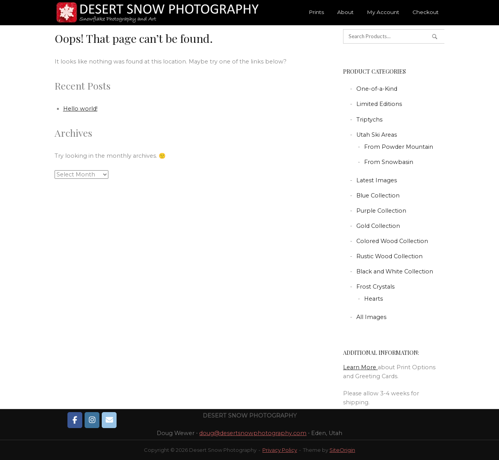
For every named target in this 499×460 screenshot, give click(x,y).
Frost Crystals (375, 286)
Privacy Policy (279, 450)
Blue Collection (378, 195)
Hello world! (80, 108)
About (345, 12)
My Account (383, 12)
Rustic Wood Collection (389, 256)
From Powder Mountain (398, 146)
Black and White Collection (394, 271)
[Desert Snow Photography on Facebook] (74, 420)
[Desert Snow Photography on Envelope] (109, 420)
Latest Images (376, 180)
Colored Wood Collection (392, 241)
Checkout (425, 12)
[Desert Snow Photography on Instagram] (92, 420)
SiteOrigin (342, 450)
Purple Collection (381, 210)
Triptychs (369, 119)
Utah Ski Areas (376, 134)
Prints (316, 12)
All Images (371, 317)
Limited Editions (379, 104)
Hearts (373, 298)
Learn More (360, 367)
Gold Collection (378, 225)
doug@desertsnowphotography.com (252, 433)
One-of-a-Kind (376, 88)
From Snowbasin (388, 162)
